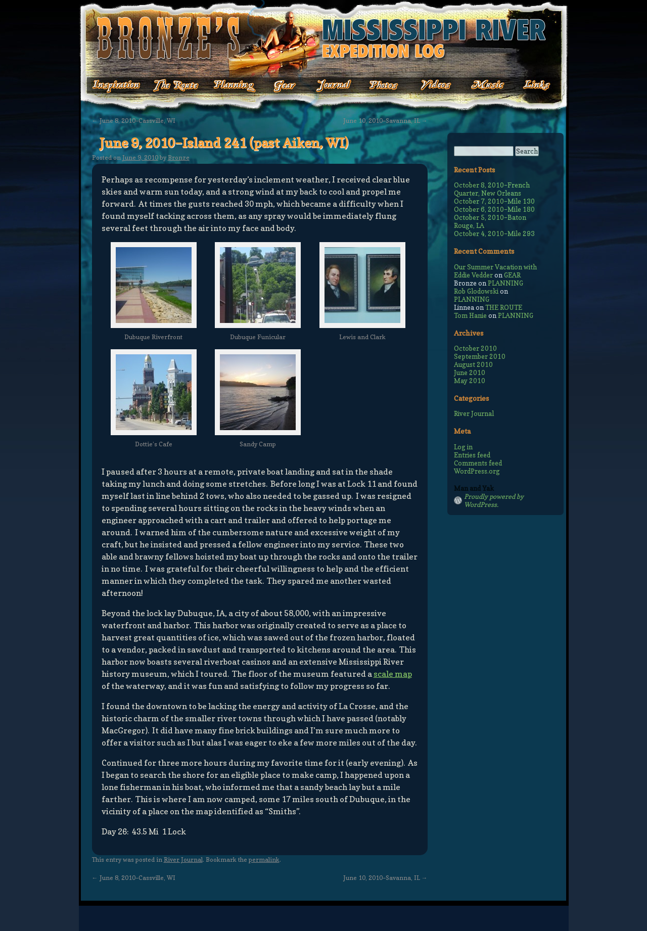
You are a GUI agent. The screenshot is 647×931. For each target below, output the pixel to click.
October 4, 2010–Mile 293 (494, 233)
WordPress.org (477, 471)
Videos (428, 86)
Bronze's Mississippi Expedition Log (324, 38)
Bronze (179, 157)
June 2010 (469, 372)
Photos (378, 86)
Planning (234, 86)
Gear (285, 86)
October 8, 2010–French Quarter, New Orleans (492, 189)
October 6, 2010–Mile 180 (494, 209)
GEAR (512, 275)
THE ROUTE (503, 307)
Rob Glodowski (476, 291)
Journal (330, 86)
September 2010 (479, 356)
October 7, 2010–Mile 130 (494, 201)
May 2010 (469, 381)
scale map (393, 674)
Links (530, 86)
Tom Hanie (470, 315)
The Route (176, 86)
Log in (463, 447)
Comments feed (478, 463)
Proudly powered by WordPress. (494, 500)
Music (479, 86)
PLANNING (505, 283)
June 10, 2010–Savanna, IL (385, 120)
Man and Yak (474, 488)
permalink (264, 859)
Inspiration (110, 86)
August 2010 (473, 364)
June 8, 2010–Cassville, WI (133, 120)
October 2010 (475, 348)
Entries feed (472, 455)
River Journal (183, 859)
